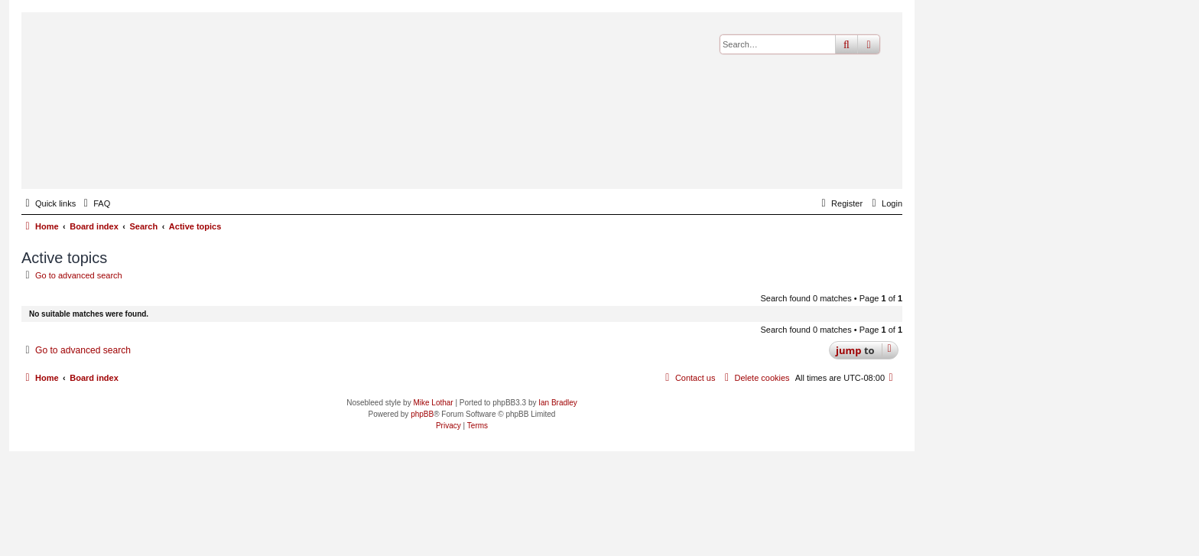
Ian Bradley (557, 402)
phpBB (422, 414)
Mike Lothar (433, 402)
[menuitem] (95, 203)
